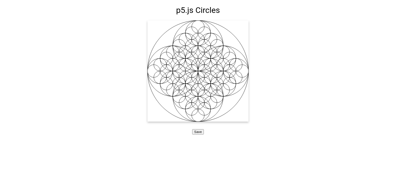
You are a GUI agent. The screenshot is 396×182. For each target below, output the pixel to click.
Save (198, 132)
